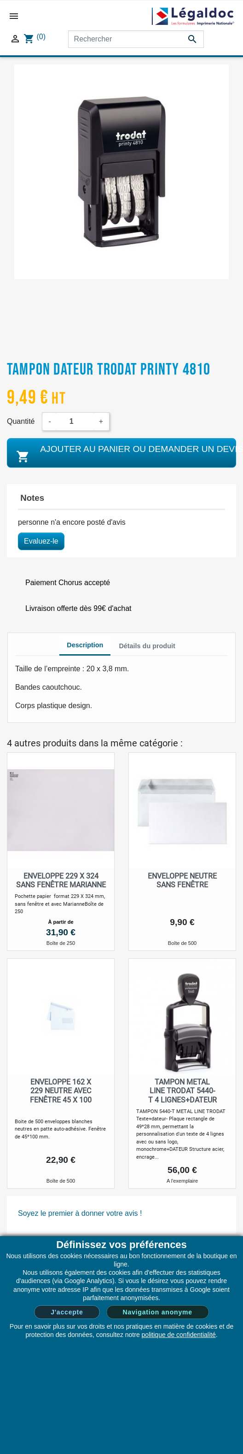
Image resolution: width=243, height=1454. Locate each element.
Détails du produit (147, 646)
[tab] (84, 646)
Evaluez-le (41, 541)
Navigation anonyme (157, 1312)
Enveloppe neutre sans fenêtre (182, 880)
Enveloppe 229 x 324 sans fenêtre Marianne (61, 880)
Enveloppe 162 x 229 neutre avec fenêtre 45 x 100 (61, 1091)
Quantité (21, 421)
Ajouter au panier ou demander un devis (125, 453)
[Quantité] (75, 421)
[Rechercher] (136, 39)
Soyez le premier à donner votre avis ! (80, 1213)
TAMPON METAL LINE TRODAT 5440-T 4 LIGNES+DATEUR (182, 1091)
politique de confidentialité (179, 1334)
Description (85, 645)
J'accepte (67, 1312)
